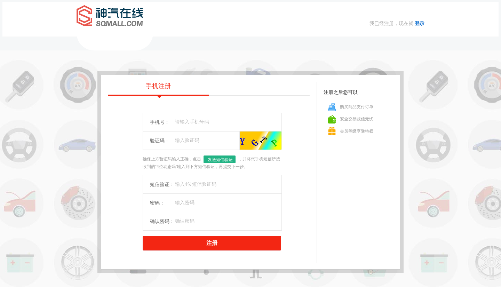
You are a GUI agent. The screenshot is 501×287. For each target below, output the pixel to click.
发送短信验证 (220, 159)
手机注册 (158, 89)
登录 (419, 23)
